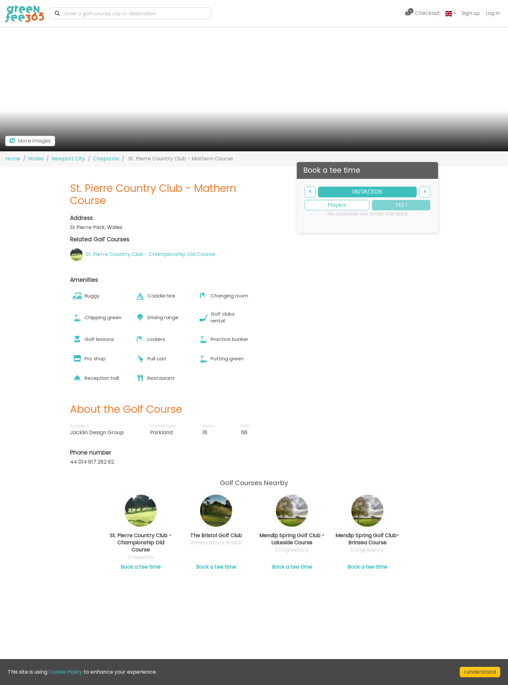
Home (12, 158)
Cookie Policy (65, 672)
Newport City (68, 158)
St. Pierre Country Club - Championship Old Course (150, 254)
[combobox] (130, 13)
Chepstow (106, 158)
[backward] (310, 191)
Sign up (471, 13)
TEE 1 (401, 204)
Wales (36, 158)
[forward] (424, 191)
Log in (493, 13)
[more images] (30, 140)
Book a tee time (141, 566)
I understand (480, 672)
